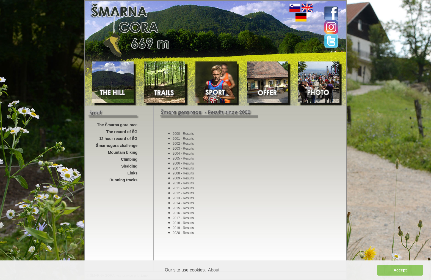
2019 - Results (183, 228)
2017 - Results (183, 218)
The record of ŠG (121, 132)
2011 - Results (183, 188)
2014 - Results (183, 203)
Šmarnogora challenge (116, 145)
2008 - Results (183, 173)
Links (132, 173)
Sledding (129, 166)
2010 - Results (183, 183)
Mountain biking (122, 152)
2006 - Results (183, 163)
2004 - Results (183, 153)
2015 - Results (183, 208)
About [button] (214, 270)
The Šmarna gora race (117, 125)
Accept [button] (400, 270)
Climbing (129, 159)
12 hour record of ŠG (118, 138)
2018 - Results (183, 223)
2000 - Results (183, 134)
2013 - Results (183, 198)
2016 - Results (183, 213)
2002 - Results (183, 144)
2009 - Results (183, 178)
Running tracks (123, 180)
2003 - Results (183, 148)
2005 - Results (183, 158)
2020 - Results (183, 233)
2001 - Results (183, 139)
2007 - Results (183, 168)
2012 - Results (183, 193)
